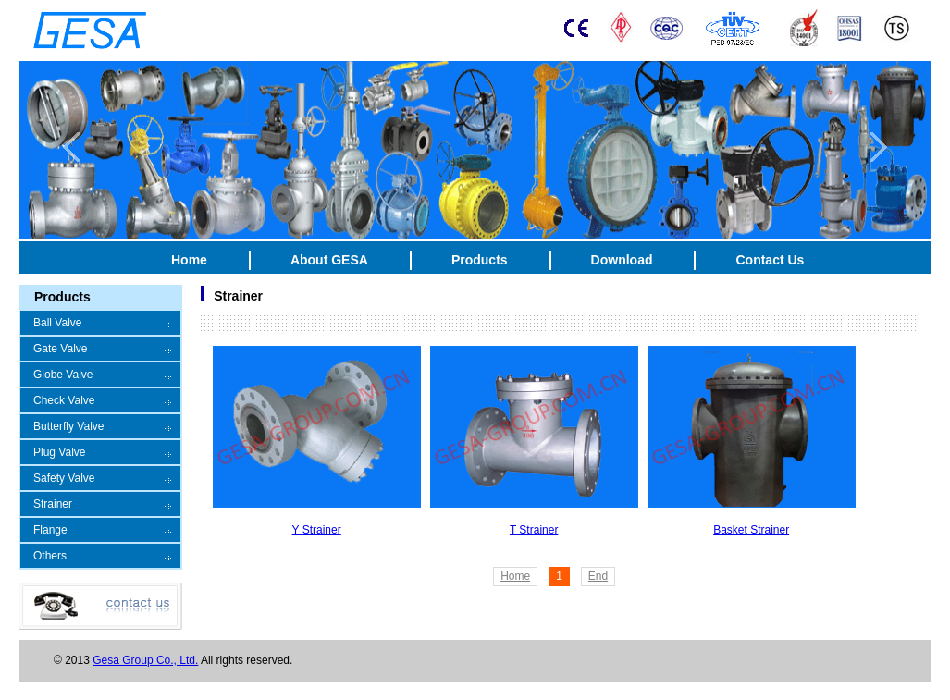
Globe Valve (63, 374)
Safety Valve (63, 478)
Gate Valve (60, 348)
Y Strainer (316, 529)
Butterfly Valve (68, 426)
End (598, 576)
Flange (50, 529)
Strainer (52, 503)
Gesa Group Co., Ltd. (145, 660)
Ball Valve (57, 322)
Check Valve (63, 400)
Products (479, 259)
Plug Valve (59, 452)
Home (189, 259)
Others (50, 555)
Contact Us (769, 259)
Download (622, 259)
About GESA (329, 259)
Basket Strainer (751, 529)
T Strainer (534, 529)
